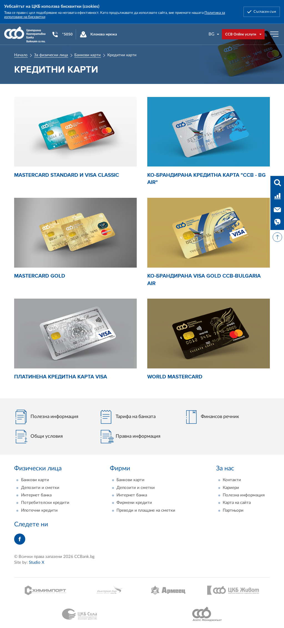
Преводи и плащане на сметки (145, 510)
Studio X (36, 562)
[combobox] (214, 34)
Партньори (233, 510)
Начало (20, 55)
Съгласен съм (264, 12)
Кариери (231, 488)
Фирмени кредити (134, 503)
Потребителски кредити (45, 503)
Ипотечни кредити (39, 510)
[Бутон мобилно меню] (274, 34)
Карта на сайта (237, 503)
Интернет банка (36, 495)
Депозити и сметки (40, 488)
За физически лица (51, 55)
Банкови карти (87, 55)
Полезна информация (244, 495)
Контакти (232, 480)
